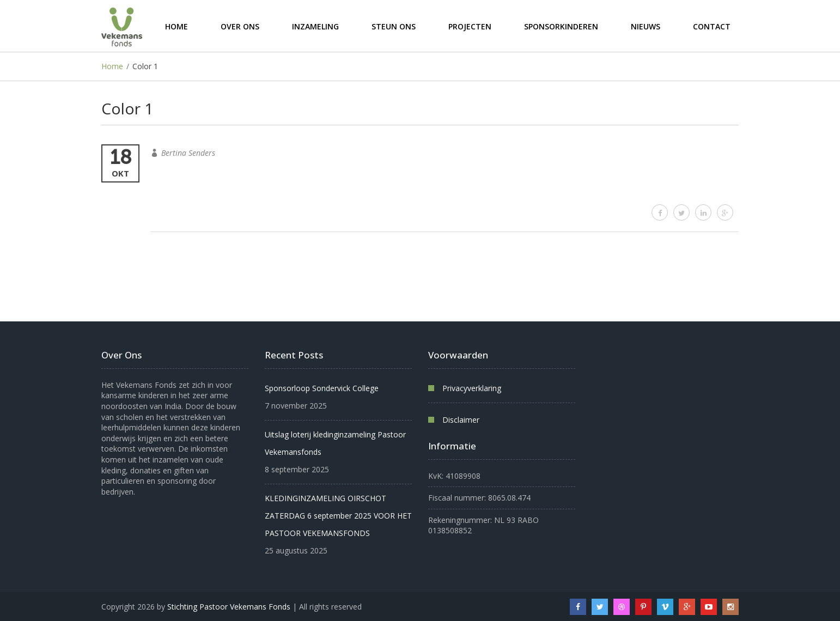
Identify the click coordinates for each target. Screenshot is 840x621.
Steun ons (394, 26)
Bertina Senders (188, 153)
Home (176, 26)
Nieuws (645, 26)
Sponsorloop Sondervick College (322, 388)
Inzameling (315, 26)
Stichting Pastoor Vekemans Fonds (228, 606)
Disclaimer (460, 420)
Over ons (240, 26)
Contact (712, 26)
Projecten (469, 26)
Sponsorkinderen (561, 26)
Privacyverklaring (471, 388)
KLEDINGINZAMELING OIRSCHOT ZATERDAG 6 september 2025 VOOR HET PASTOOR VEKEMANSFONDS (338, 515)
